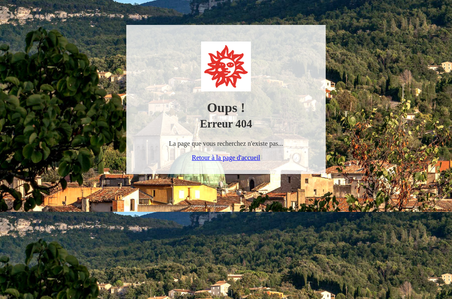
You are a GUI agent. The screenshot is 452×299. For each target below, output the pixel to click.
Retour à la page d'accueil (226, 157)
